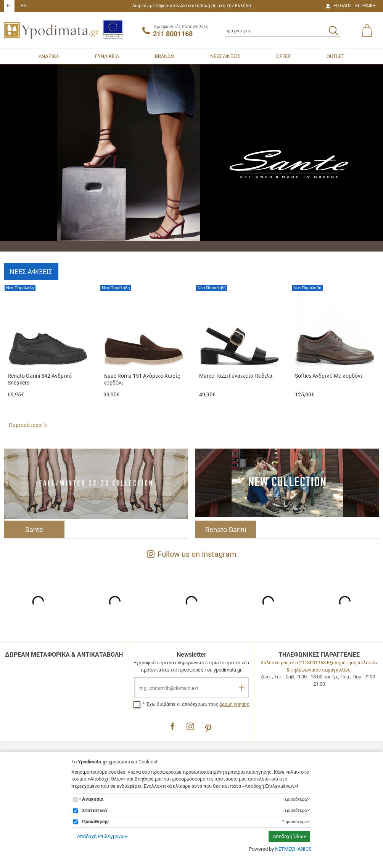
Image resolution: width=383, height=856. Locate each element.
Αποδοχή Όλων (289, 836)
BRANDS (164, 56)
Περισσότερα (25, 425)
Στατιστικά (94, 810)
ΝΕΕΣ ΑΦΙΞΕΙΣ (225, 56)
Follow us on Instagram (192, 554)
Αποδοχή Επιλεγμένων (102, 836)
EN (24, 5)
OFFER (283, 56)
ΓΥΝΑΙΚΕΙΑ (107, 56)
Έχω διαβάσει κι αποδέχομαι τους (197, 704)
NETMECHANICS (293, 849)
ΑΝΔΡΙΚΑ (49, 56)
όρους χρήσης (234, 704)
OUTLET (335, 56)
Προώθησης (95, 821)
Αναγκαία (92, 799)
